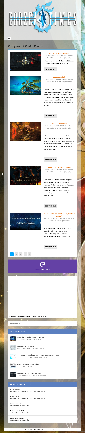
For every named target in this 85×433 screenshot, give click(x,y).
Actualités (29, 339)
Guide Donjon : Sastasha (20, 406)
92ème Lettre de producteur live (28, 364)
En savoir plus (50, 69)
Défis (52, 58)
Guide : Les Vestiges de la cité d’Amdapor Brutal (28, 391)
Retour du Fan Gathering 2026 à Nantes (30, 337)
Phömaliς (53, 55)
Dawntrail (27, 348)
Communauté (37, 339)
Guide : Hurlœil (59, 77)
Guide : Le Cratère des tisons (59, 167)
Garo (51, 218)
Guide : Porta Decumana (59, 53)
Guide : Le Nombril (59, 123)
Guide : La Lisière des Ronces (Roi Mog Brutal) (59, 215)
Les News (44, 357)
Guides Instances (59, 58)
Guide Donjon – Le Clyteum (26, 346)
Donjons (32, 348)
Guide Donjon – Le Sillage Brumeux (29, 373)
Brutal (49, 58)
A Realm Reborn (68, 55)
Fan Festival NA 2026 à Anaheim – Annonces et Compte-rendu (38, 355)
